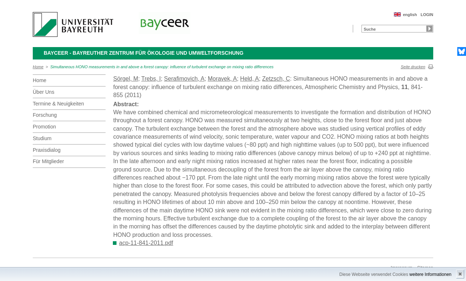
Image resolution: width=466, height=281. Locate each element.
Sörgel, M (125, 79)
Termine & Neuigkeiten (58, 104)
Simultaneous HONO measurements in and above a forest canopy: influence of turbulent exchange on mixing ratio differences (161, 67)
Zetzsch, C (276, 79)
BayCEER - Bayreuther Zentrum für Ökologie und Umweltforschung (144, 53)
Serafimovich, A (184, 79)
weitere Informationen (430, 274)
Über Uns (43, 92)
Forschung (45, 115)
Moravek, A (222, 79)
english (410, 14)
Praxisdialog (46, 150)
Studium (42, 138)
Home (38, 67)
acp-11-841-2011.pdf (146, 243)
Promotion (44, 127)
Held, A (249, 79)
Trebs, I (151, 79)
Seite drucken (413, 67)
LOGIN (426, 14)
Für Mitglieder (48, 161)
